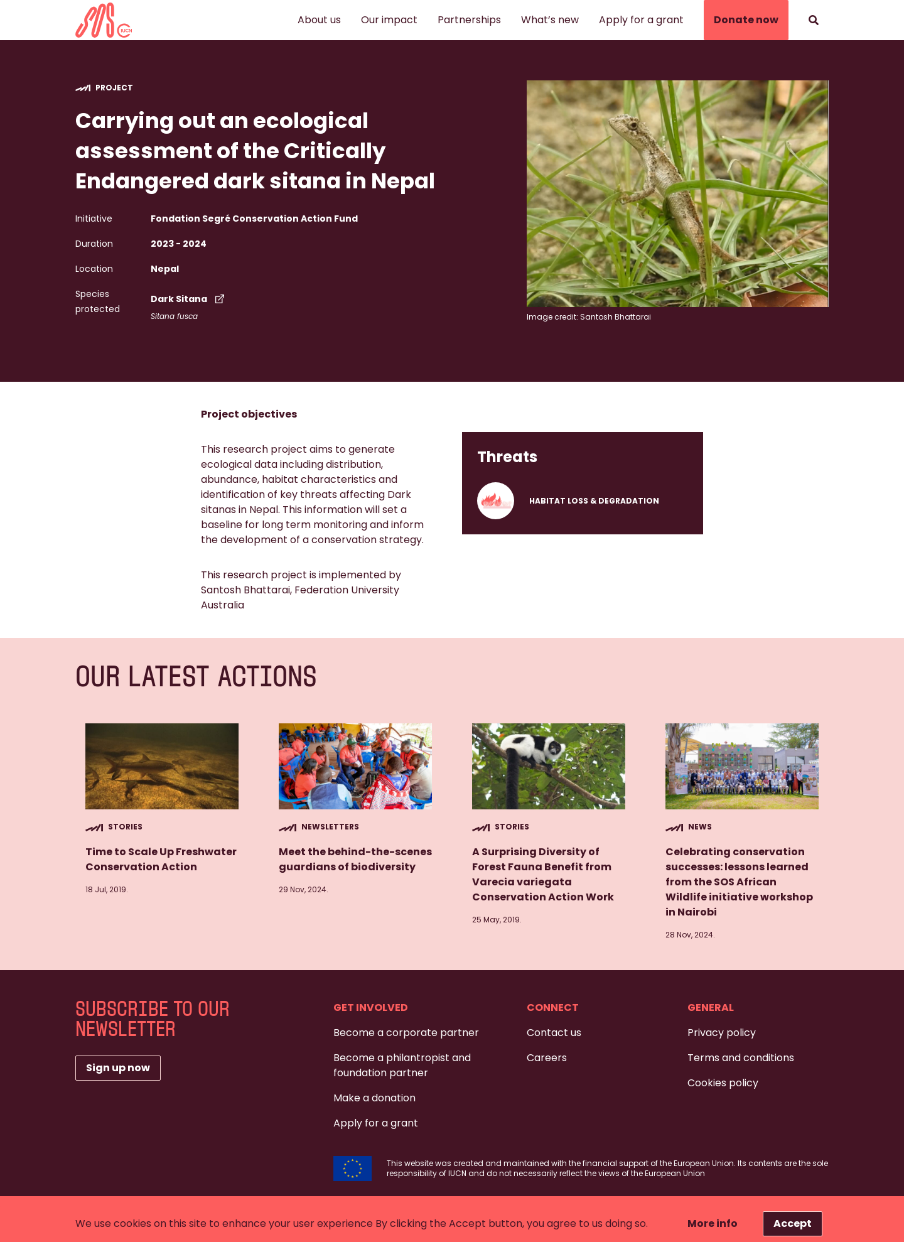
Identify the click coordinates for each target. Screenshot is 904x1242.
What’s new (550, 20)
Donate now (746, 20)
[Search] (814, 20)
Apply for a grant (641, 20)
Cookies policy (722, 1083)
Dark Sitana (189, 298)
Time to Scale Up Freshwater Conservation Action (161, 859)
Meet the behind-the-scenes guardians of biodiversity (355, 859)
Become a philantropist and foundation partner (402, 1065)
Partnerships (469, 20)
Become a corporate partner (406, 1032)
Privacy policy (721, 1032)
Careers (547, 1057)
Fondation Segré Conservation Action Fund (254, 218)
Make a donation (374, 1098)
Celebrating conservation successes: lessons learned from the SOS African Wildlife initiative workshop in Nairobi (739, 882)
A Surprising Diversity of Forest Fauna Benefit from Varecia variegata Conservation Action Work (543, 874)
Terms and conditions (740, 1057)
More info (712, 1223)
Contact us (554, 1032)
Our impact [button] (389, 20)
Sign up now (118, 1068)
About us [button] (319, 20)
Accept (792, 1223)
